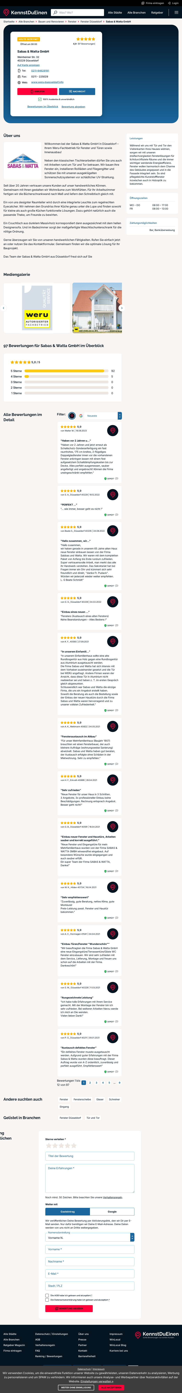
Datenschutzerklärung (65, 1299)
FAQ (37, 1350)
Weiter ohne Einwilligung (76, 1387)
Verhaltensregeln (112, 1197)
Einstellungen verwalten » (97, 1381)
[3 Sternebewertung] (61, 1145)
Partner (82, 1345)
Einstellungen (60, 1333)
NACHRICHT (77, 91)
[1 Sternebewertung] (49, 1145)
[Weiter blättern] (121, 308)
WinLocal (115, 1339)
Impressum (116, 1333)
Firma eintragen (12, 1350)
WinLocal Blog (118, 1345)
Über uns (83, 1333)
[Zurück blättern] (3, 308)
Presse (82, 1339)
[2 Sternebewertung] (55, 1145)
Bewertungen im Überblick (42, 106)
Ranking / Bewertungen (48, 1356)
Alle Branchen (136, 12)
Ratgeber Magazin (14, 1345)
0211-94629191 (40, 70)
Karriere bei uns (119, 1350)
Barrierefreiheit (87, 1356)
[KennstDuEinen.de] (25, 12)
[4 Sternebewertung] (67, 1145)
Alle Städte (115, 12)
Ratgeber (157, 12)
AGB (56, 1295)
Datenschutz (42, 1333)
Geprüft (110, 479)
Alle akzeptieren (111, 1387)
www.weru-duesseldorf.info (47, 82)
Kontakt (82, 1350)
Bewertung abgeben (73, 106)
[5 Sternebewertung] (74, 1145)
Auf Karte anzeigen (28, 65)
